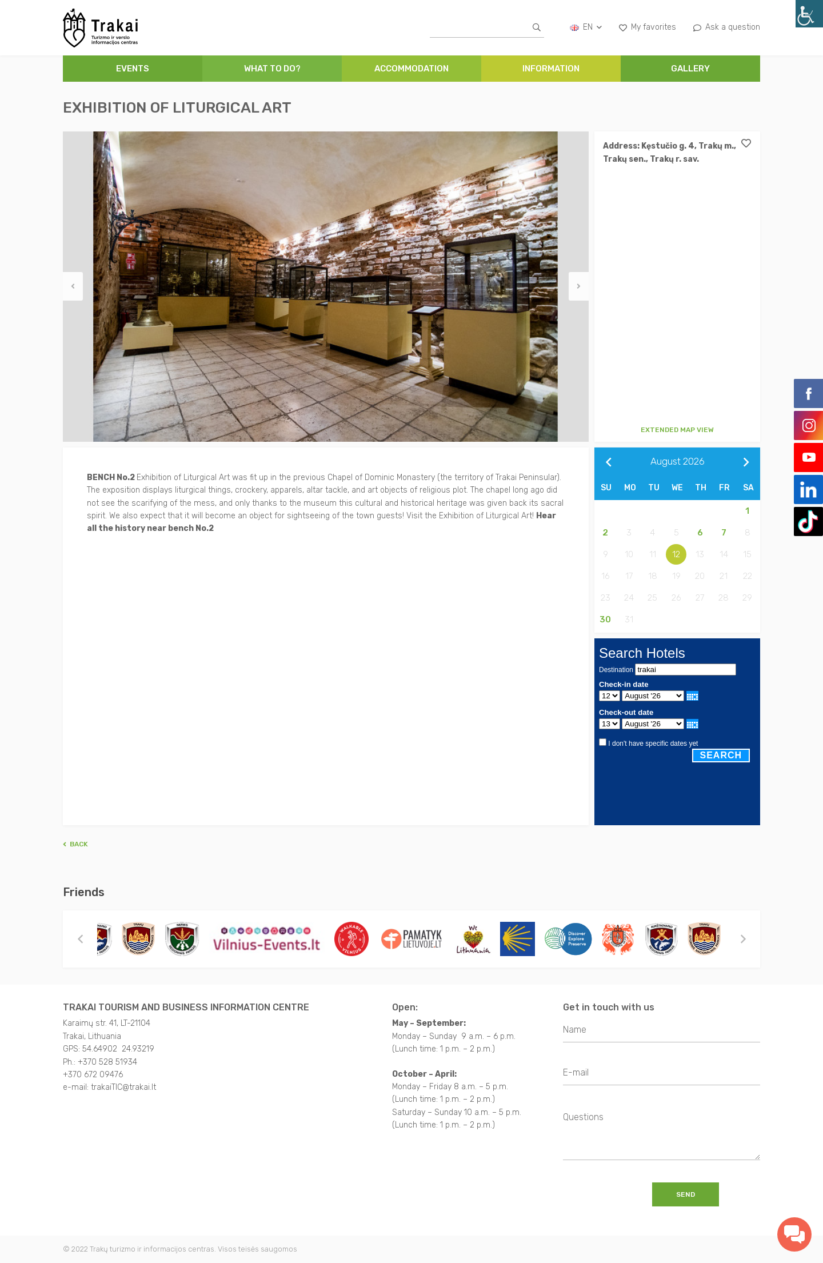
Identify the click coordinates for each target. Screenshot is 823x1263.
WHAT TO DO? (272, 68)
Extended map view (677, 430)
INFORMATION (551, 68)
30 (605, 619)
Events (132, 68)
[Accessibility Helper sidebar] (809, 13)
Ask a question (726, 27)
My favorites (647, 27)
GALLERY (690, 68)
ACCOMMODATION (411, 68)
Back (75, 844)
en (586, 27)
